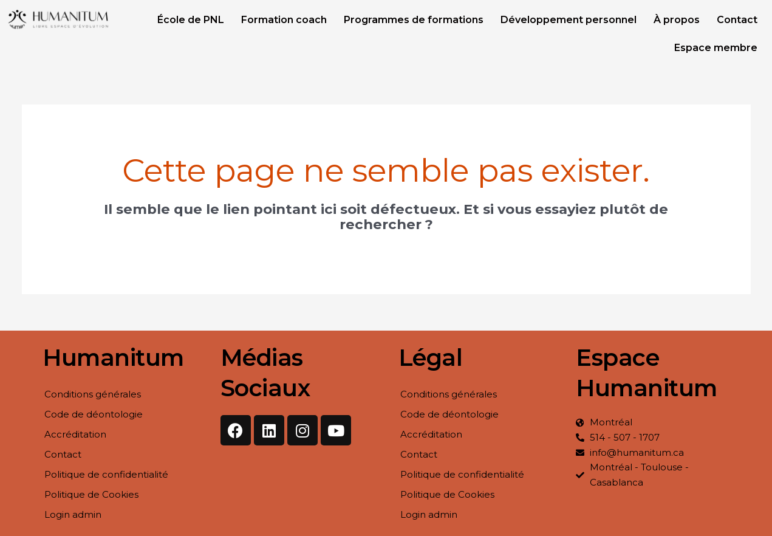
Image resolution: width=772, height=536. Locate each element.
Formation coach (284, 20)
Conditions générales (92, 394)
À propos (677, 20)
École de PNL (190, 20)
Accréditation (75, 434)
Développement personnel (568, 20)
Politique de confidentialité (106, 474)
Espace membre (715, 47)
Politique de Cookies (91, 494)
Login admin (72, 514)
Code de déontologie (93, 414)
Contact (737, 20)
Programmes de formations (413, 20)
